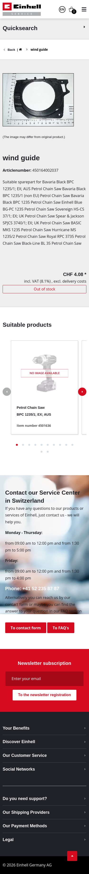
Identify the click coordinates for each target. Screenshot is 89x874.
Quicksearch (44, 28)
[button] (17, 445)
